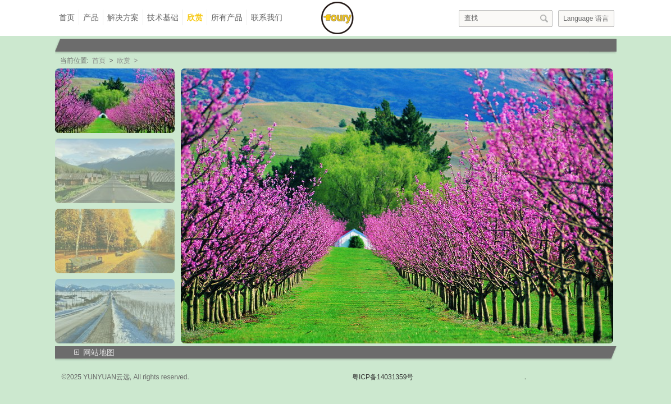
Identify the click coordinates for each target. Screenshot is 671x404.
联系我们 (266, 17)
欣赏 (195, 17)
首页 (67, 17)
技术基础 (163, 17)
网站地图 (99, 352)
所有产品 (227, 17)
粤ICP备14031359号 (382, 377)
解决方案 (123, 17)
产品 (91, 17)
